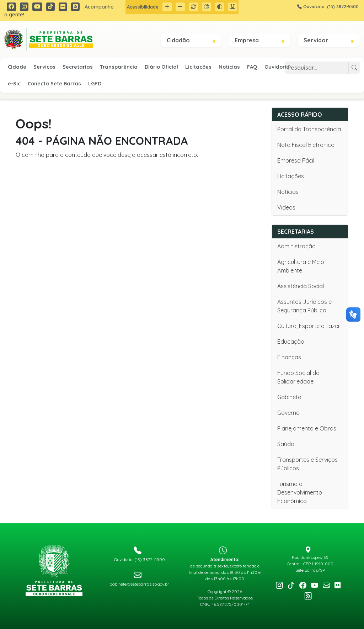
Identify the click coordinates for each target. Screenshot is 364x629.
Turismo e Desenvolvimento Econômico (299, 492)
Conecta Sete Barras (54, 83)
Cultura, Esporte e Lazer (308, 325)
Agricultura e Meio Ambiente (300, 266)
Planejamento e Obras (306, 428)
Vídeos (286, 207)
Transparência (119, 67)
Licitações (198, 67)
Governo (288, 412)
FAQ (252, 67)
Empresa (259, 40)
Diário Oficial (161, 67)
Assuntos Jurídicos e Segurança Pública (304, 306)
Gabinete (289, 397)
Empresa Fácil (295, 160)
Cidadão (191, 40)
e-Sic (14, 83)
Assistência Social (300, 286)
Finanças (289, 357)
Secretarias (78, 67)
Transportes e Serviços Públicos (307, 464)
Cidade (17, 67)
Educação (290, 341)
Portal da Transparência (309, 129)
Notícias (229, 67)
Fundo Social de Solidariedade (298, 377)
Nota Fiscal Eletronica (305, 144)
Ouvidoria (277, 67)
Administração (296, 246)
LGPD (94, 83)
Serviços (44, 67)
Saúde (285, 444)
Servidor (329, 40)
